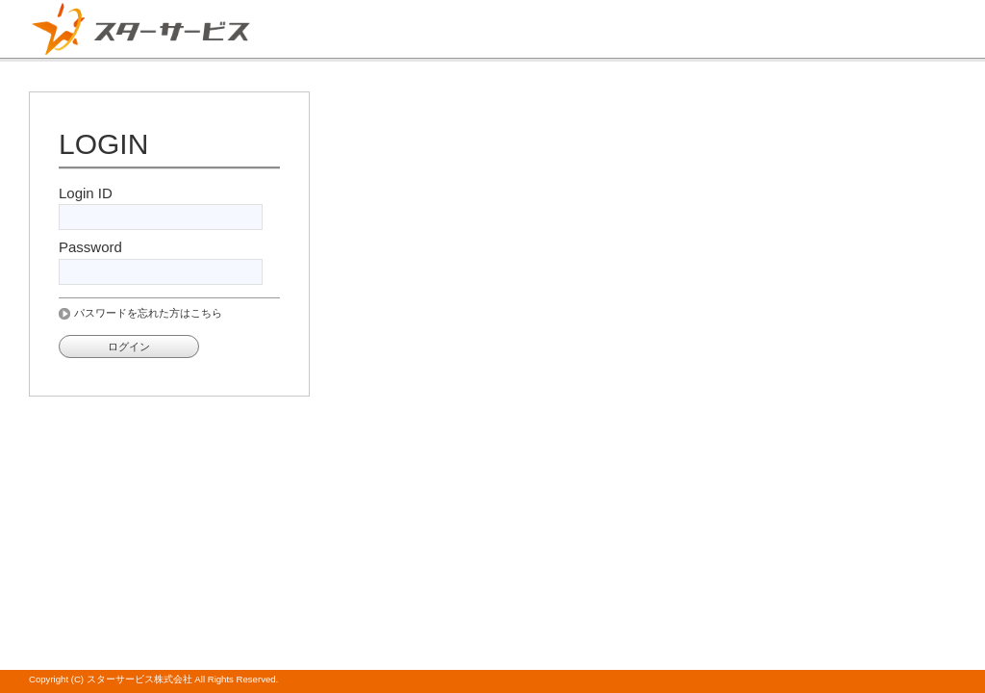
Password (90, 247)
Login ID (86, 193)
